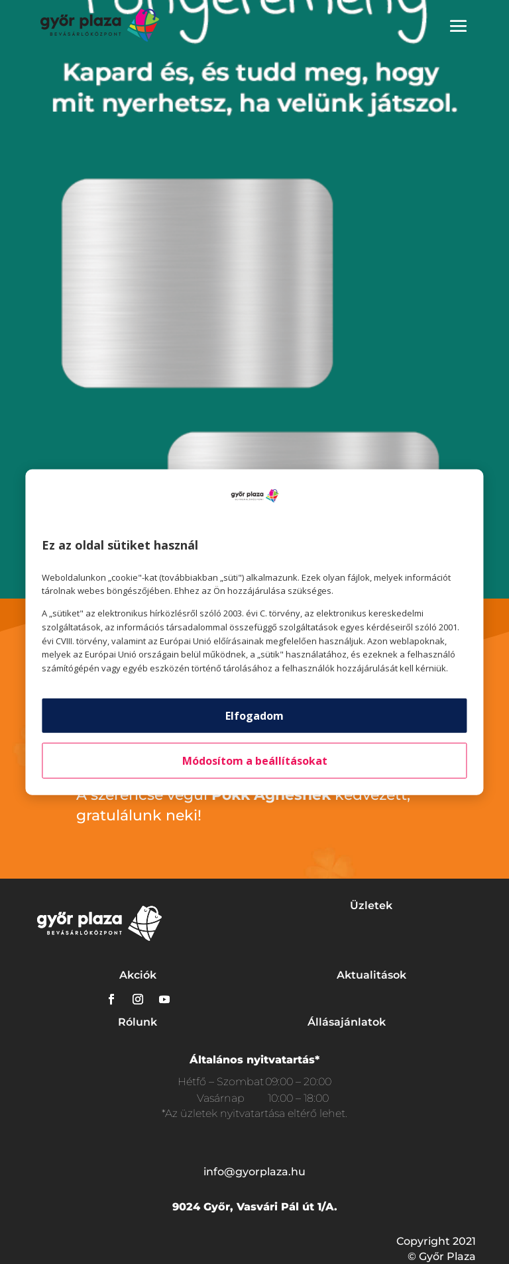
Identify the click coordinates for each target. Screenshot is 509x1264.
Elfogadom (254, 715)
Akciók (137, 975)
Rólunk (137, 1022)
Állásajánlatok (347, 1022)
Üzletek (371, 905)
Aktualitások (371, 975)
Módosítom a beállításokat (254, 761)
